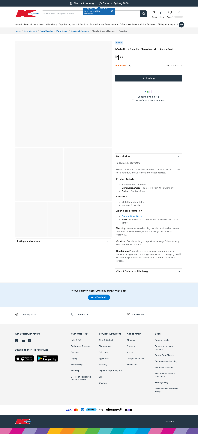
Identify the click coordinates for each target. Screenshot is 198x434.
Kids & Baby (51, 24)
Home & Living (22, 24)
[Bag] (161, 14)
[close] (112, 11)
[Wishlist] (169, 14)
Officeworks (125, 24)
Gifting (161, 24)
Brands (135, 24)
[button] (99, 24)
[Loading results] (148, 91)
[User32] (178, 14)
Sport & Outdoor (80, 24)
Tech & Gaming (96, 24)
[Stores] (154, 14)
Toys (61, 24)
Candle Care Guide (132, 216)
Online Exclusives (148, 24)
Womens (34, 24)
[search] (143, 13)
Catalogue (170, 24)
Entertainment (111, 24)
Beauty (67, 24)
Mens (42, 24)
